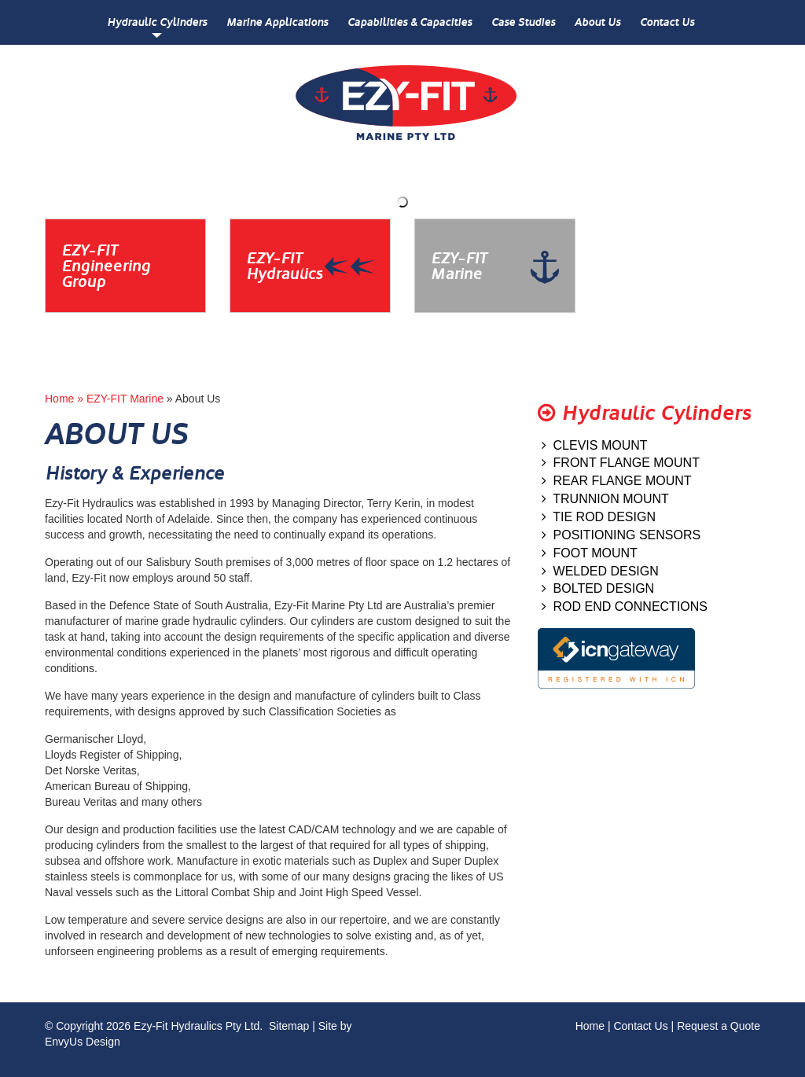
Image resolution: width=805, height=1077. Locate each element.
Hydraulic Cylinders (157, 22)
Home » (65, 398)
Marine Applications (277, 22)
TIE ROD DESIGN (599, 517)
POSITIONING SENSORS (621, 535)
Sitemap (289, 1026)
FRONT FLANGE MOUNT (621, 462)
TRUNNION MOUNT (605, 498)
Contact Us (667, 22)
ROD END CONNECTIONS (625, 606)
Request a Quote (718, 1026)
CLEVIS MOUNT (595, 445)
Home (590, 1026)
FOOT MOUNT (590, 553)
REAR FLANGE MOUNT (617, 480)
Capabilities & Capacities (409, 22)
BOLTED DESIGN (598, 588)
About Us (597, 22)
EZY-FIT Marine (125, 398)
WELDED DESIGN (600, 571)
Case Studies (523, 22)
